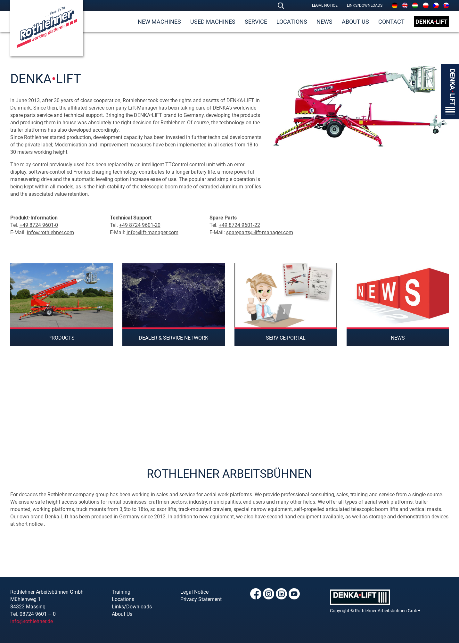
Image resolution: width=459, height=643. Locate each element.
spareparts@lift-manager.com (259, 232)
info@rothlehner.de (31, 621)
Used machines (212, 21)
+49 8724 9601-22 (239, 225)
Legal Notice (325, 5)
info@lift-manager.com (152, 232)
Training (121, 592)
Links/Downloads (364, 5)
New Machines (159, 21)
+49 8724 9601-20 (139, 225)
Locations (291, 21)
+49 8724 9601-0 (39, 225)
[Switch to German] (395, 5)
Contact (391, 21)
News (324, 21)
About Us (355, 21)
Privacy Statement (201, 599)
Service (256, 21)
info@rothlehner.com (50, 232)
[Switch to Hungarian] (415, 5)
